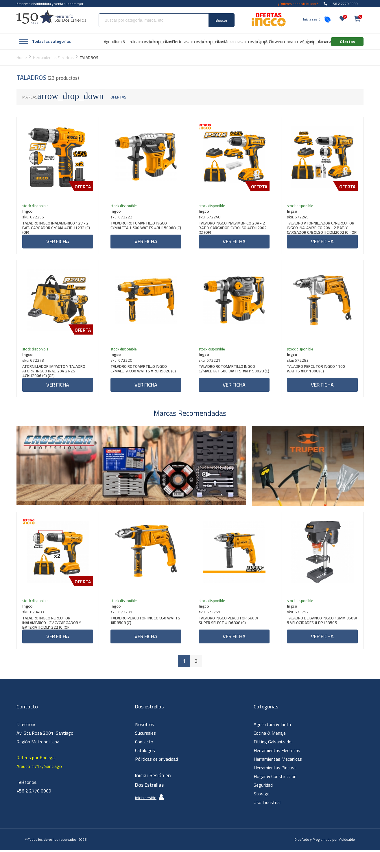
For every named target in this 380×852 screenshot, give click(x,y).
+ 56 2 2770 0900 (341, 3)
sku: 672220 (121, 361)
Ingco (28, 211)
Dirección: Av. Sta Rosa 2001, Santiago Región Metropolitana (44, 735)
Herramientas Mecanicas (278, 760)
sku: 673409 (33, 613)
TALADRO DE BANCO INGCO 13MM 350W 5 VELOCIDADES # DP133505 (322, 622)
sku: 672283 (298, 361)
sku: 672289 (121, 613)
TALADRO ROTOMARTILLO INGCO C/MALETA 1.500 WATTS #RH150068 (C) (143, 228)
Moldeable (346, 841)
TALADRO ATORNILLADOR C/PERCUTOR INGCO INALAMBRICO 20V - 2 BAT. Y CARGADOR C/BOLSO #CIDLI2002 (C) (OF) (321, 228)
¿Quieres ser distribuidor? (298, 3)
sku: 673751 (210, 613)
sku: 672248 (210, 217)
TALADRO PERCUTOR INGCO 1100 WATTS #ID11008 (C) (316, 370)
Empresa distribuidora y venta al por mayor (49, 3)
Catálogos (145, 752)
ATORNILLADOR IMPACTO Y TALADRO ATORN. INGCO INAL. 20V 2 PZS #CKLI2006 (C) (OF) (54, 372)
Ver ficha (57, 241)
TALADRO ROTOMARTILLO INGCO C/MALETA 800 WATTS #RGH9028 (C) (143, 370)
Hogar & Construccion (275, 778)
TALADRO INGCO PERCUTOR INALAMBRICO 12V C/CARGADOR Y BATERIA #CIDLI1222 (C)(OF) (52, 624)
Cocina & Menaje (270, 734)
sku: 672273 (33, 361)
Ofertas (118, 97)
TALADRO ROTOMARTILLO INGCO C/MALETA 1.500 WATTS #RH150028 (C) (231, 372)
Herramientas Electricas (277, 752)
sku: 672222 (121, 217)
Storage (262, 795)
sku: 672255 (33, 217)
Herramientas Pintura (275, 769)
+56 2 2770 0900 (33, 792)
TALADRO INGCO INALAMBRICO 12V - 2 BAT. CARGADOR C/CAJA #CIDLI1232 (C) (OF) (56, 228)
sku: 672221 (210, 361)
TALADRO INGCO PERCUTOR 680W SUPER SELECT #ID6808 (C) (228, 622)
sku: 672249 (298, 217)
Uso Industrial (267, 804)
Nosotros (144, 726)
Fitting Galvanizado (273, 743)
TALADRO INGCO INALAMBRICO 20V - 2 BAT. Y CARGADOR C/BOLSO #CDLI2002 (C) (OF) (233, 228)
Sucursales (145, 734)
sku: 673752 (298, 613)
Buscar (221, 20)
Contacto (144, 743)
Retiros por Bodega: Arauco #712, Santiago (39, 763)
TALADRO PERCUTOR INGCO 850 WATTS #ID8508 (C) (145, 622)
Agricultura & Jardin (272, 726)
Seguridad (263, 786)
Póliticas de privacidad (156, 760)
